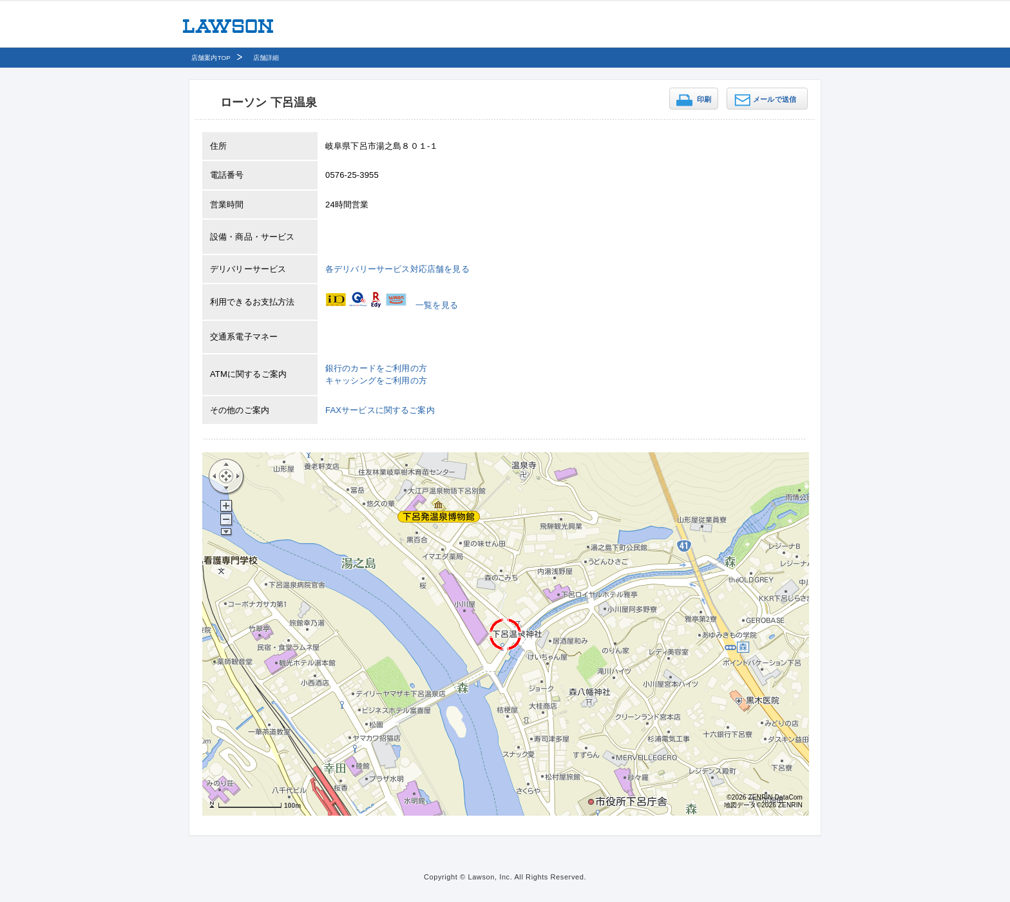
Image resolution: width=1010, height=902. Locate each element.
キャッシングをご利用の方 (376, 380)
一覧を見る (436, 305)
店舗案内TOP (211, 57)
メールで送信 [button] (774, 99)
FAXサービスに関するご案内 (380, 410)
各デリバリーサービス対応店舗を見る (397, 269)
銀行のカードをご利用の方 (376, 368)
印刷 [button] (704, 99)
